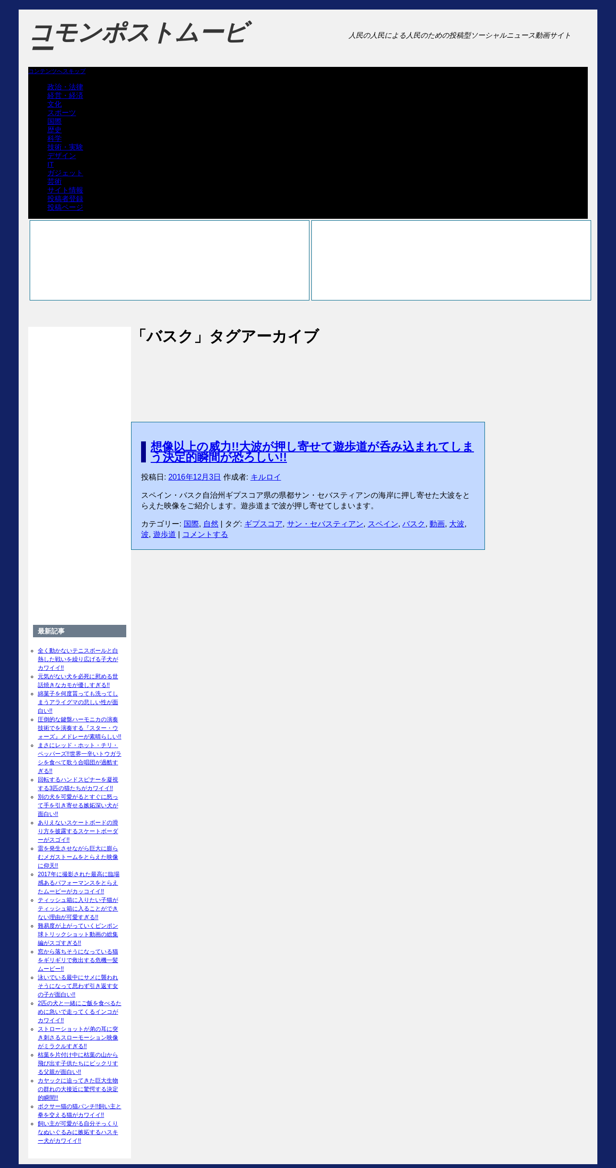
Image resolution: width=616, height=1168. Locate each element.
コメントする (205, 534)
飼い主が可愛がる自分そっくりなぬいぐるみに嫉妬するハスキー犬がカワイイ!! (78, 1132)
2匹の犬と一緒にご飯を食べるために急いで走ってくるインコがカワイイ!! (79, 1012)
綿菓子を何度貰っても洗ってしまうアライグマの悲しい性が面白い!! (78, 702)
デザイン (61, 155)
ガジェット (65, 173)
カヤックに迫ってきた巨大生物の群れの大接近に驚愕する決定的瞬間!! (78, 1089)
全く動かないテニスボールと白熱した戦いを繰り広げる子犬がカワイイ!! (78, 659)
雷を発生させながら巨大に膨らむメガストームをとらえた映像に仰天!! (78, 857)
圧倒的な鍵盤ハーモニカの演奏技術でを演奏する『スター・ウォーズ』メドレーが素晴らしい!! (79, 728)
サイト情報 (65, 190)
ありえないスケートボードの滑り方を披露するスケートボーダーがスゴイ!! (78, 831)
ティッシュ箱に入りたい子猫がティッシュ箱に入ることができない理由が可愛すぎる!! (78, 909)
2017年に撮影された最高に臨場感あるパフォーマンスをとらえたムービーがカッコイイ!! (79, 883)
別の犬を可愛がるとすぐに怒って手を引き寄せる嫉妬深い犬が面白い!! (78, 805)
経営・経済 (65, 95)
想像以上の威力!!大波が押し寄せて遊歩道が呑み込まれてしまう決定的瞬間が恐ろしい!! (312, 451)
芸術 (54, 181)
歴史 (54, 130)
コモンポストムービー (137, 41)
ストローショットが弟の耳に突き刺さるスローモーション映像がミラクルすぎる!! (78, 1038)
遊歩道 (164, 534)
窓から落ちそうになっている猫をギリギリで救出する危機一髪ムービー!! (78, 960)
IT (50, 164)
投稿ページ (65, 207)
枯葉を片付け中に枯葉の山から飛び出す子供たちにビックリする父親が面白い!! (78, 1063)
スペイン (383, 524)
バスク (413, 524)
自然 (211, 524)
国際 (54, 121)
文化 (54, 104)
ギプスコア (263, 524)
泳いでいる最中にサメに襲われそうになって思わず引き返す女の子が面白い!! (78, 986)
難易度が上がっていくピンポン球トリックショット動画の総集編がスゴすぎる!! (78, 934)
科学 (54, 138)
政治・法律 (65, 87)
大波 (456, 524)
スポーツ (61, 112)
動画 (437, 524)
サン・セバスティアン (325, 524)
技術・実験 (65, 147)
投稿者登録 (65, 198)
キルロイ (266, 477)
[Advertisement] (308, 373)
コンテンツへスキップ (57, 71)
